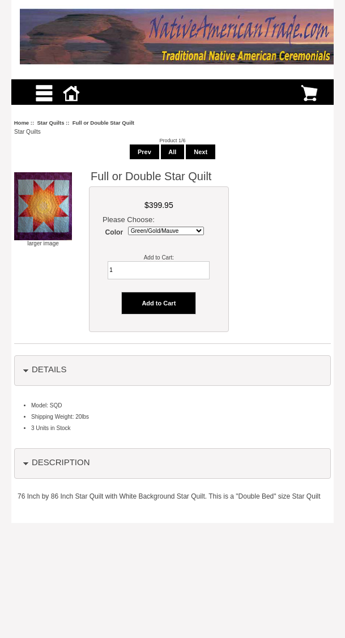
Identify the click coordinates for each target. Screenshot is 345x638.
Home (21, 123)
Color (114, 232)
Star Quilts (50, 123)
